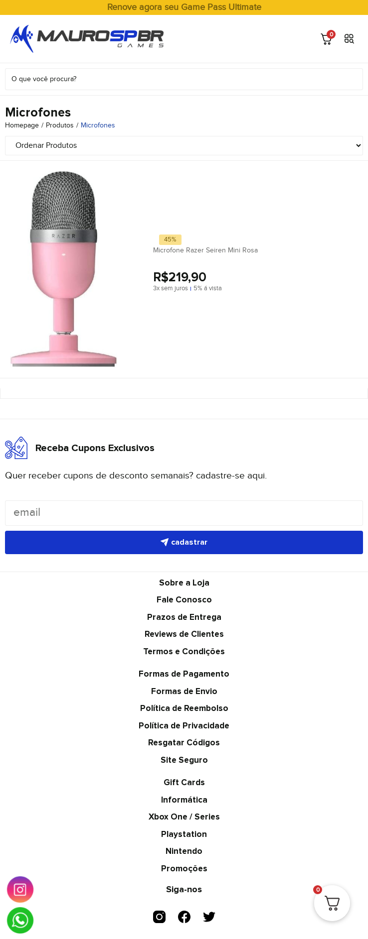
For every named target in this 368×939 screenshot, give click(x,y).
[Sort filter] (184, 145)
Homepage (22, 125)
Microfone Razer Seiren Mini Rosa (205, 250)
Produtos (60, 125)
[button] (349, 39)
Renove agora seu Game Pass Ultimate (184, 7)
